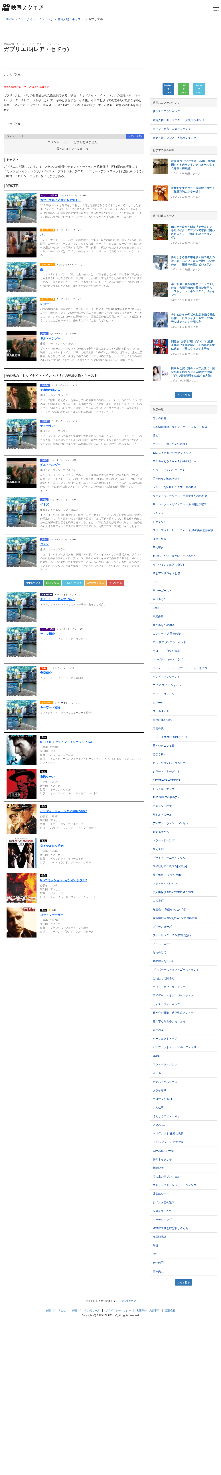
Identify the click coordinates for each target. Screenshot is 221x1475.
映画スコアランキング (166, 111)
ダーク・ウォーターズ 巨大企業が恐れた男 (180, 495)
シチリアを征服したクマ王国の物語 (174, 487)
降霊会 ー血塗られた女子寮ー (171, 909)
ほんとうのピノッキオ (166, 1116)
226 (155, 1254)
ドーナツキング (162, 1219)
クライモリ (159, 1090)
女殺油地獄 (159, 1236)
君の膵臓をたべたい (165, 961)
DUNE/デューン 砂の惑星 (168, 1142)
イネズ (44, 504)
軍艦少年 (158, 616)
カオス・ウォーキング (166, 1004)
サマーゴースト (162, 590)
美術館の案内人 (50, 389)
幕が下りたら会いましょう (169, 1021)
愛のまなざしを (162, 1159)
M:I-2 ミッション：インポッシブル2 (63, 880)
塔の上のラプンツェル (166, 1176)
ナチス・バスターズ (165, 1081)
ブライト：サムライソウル (169, 857)
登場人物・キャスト (71, 19)
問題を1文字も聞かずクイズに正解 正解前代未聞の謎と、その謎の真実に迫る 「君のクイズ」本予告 (193, 345)
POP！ (157, 581)
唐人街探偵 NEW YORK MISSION (173, 892)
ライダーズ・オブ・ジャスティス (173, 995)
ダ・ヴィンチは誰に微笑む (169, 564)
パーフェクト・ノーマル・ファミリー (176, 1047)
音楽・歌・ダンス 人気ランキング (174, 137)
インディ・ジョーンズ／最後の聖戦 (63, 811)
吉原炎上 (158, 1271)
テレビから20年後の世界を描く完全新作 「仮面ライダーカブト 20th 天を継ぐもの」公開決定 (193, 318)
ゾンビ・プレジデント (166, 676)
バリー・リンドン (164, 693)
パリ (43, 234)
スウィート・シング (165, 1064)
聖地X (156, 435)
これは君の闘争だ (164, 978)
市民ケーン (47, 776)
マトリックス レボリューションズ (174, 1185)
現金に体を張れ (162, 719)
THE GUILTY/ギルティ (166, 797)
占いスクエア (128, 1301)
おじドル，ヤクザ (164, 788)
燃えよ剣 (158, 849)
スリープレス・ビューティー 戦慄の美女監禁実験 (183, 530)
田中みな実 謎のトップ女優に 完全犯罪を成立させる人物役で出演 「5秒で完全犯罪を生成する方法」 (193, 372)
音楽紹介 (46, 672)
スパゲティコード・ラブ (168, 659)
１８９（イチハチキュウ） (169, 469)
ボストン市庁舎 (162, 806)
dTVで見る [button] (116, 582)
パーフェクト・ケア (165, 1038)
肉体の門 (158, 1262)
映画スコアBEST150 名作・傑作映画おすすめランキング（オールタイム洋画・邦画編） (193, 164)
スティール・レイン (165, 883)
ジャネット (159, 521)
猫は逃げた (159, 599)
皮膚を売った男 (162, 1210)
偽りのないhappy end (166, 478)
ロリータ (158, 702)
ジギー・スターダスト (166, 771)
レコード (46, 303)
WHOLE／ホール (163, 1150)
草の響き (158, 547)
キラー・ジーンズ (164, 840)
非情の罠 (158, 728)
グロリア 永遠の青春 (166, 650)
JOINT (157, 1055)
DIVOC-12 (159, 1124)
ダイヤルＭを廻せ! (52, 845)
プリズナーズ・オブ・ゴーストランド (176, 969)
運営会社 (170, 1310)
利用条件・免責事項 (148, 1310)
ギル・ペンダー (50, 338)
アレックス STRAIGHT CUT (170, 737)
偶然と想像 (159, 538)
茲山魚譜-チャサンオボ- (167, 874)
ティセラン (47, 425)
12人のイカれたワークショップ (172, 452)
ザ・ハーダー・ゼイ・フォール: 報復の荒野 (179, 504)
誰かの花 (158, 1030)
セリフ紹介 (47, 633)
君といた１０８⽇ (164, 745)
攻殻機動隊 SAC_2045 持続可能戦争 (175, 918)
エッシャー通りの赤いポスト (170, 443)
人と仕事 (158, 1107)
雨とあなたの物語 (164, 625)
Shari (156, 607)
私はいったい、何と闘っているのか (174, 555)
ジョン (44, 544)
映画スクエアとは (56, 1310)
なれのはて (159, 952)
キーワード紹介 (50, 707)
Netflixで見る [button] (33, 582)
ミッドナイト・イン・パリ (35, 19)
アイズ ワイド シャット (167, 685)
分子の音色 (159, 418)
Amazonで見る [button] (95, 582)
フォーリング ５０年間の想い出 (173, 935)
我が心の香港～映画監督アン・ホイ (174, 1012)
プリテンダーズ (162, 926)
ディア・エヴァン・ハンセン (170, 823)
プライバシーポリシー (118, 1310)
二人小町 (158, 900)
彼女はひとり (161, 1193)
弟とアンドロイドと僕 (166, 573)
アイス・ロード (162, 943)
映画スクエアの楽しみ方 (86, 1310)
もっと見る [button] (183, 394)
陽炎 (155, 1245)
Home (10, 19)
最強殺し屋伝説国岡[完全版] (170, 866)
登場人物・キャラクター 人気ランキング (178, 120)
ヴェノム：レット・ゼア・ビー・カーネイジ (180, 668)
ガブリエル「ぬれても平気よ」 (60, 200)
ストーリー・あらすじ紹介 (57, 599)
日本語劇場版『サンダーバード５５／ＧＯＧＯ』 (183, 426)
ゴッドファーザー (51, 914)
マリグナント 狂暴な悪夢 (168, 1133)
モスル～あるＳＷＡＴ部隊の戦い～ (174, 461)
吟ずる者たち (161, 831)
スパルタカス (161, 711)
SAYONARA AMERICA (167, 780)
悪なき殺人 (159, 754)
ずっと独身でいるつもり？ (169, 762)
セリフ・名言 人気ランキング (172, 128)
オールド (158, 1073)
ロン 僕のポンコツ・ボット (169, 642)
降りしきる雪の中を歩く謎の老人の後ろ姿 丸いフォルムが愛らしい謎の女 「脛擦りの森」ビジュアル (193, 261)
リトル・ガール (162, 814)
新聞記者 (158, 1167)
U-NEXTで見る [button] (73, 582)
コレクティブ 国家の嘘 (167, 633)
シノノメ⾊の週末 (164, 1202)
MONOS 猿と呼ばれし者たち (170, 1228)
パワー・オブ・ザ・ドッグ (169, 986)
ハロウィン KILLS (164, 1098)
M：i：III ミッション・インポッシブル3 (66, 742)
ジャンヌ (158, 512)
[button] (168, 89)
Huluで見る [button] (52, 582)
